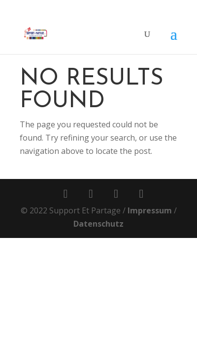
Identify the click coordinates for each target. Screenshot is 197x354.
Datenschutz (98, 223)
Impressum (150, 210)
